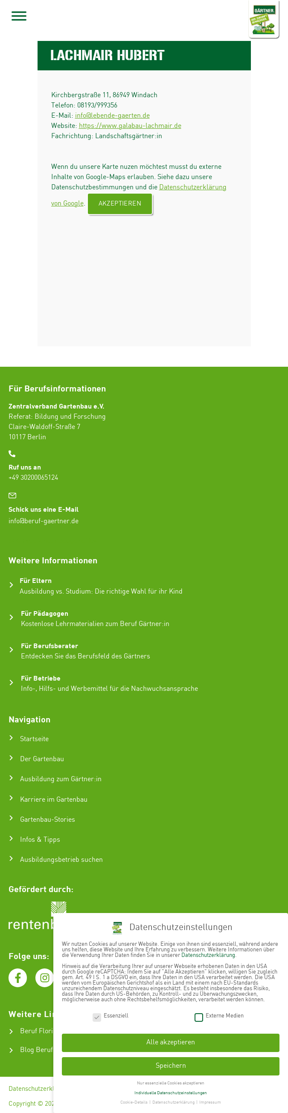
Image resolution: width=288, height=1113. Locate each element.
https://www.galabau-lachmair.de (130, 126)
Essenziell (110, 1014)
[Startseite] (11, 737)
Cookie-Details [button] (134, 1101)
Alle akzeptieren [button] (170, 1041)
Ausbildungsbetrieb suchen (61, 860)
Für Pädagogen (44, 613)
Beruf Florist (39, 1031)
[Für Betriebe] (11, 682)
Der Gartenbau (42, 759)
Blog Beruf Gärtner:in (52, 1050)
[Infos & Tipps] (11, 838)
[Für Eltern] (11, 585)
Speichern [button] (171, 1064)
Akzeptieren (120, 203)
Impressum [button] (210, 1101)
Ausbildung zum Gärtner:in (61, 779)
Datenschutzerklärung (39, 1089)
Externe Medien (219, 1014)
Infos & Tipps (40, 839)
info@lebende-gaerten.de (112, 115)
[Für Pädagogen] (11, 617)
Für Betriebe (41, 677)
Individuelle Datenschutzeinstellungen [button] (170, 1091)
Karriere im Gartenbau (53, 799)
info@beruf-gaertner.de (44, 521)
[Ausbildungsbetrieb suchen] (11, 858)
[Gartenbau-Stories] (11, 817)
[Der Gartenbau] (11, 757)
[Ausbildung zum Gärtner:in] (11, 777)
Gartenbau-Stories (47, 819)
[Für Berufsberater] (11, 649)
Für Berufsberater (49, 645)
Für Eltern (36, 580)
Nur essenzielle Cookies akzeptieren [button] (170, 1081)
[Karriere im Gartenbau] (11, 797)
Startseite (34, 739)
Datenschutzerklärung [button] (173, 1101)
